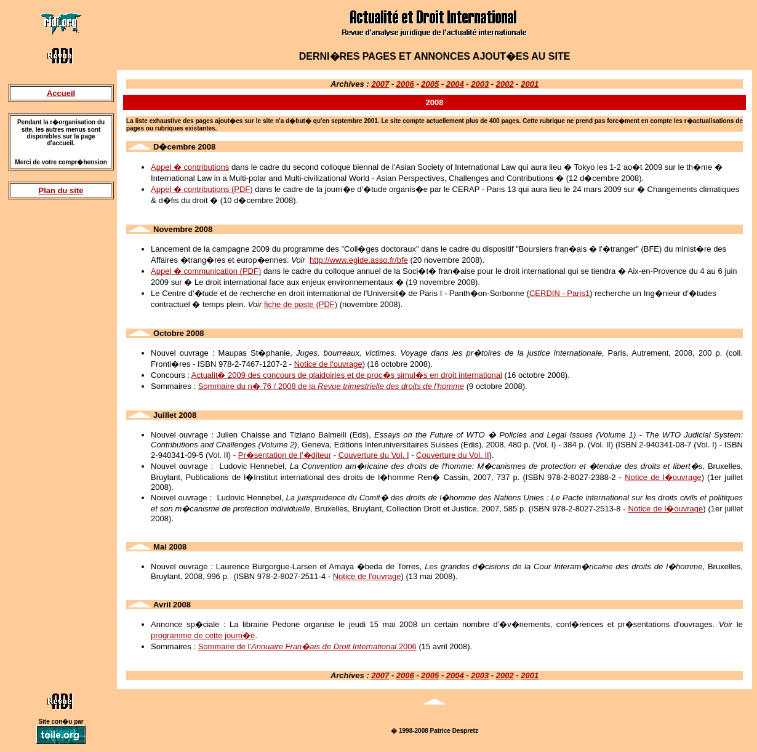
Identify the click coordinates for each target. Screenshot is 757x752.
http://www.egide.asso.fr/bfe (359, 260)
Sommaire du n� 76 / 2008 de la (331, 386)
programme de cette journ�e (203, 635)
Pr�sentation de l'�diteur (284, 455)
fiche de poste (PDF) (300, 304)
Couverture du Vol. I (373, 455)
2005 (430, 84)
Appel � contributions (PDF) (201, 189)
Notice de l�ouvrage (663, 477)
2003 (480, 84)
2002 (505, 84)
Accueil (61, 93)
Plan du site (61, 190)
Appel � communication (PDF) (206, 271)
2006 (405, 84)
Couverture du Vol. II (452, 455)
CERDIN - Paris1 (559, 293)
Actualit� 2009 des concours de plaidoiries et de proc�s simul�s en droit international (346, 375)
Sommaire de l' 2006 (307, 646)
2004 (455, 84)
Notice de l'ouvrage (328, 364)
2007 (380, 84)
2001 (530, 84)
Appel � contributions (190, 167)
